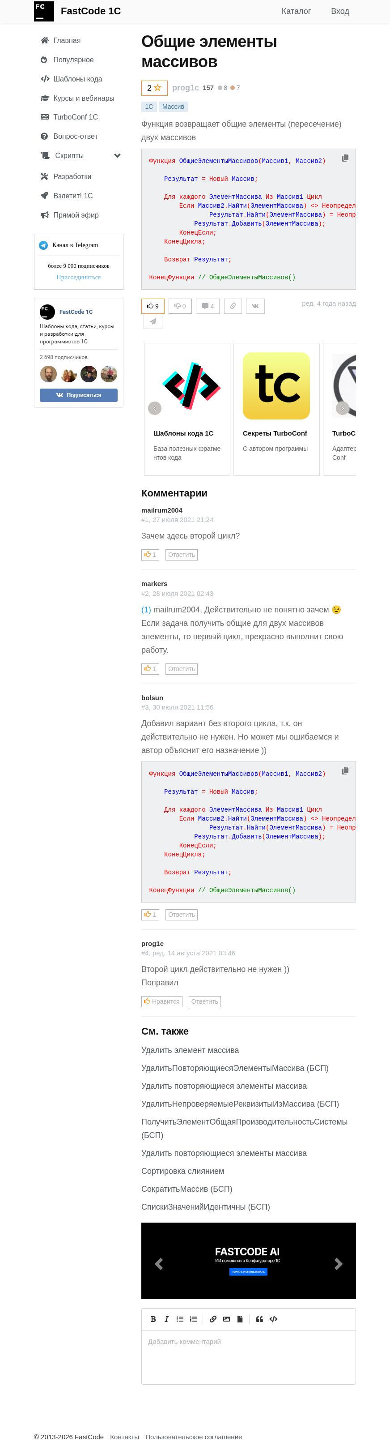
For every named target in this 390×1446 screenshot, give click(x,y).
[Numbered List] (193, 1319)
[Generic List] (180, 1319)
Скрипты (62, 155)
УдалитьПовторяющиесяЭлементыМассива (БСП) (235, 1068)
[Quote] (259, 1319)
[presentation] (248, 1341)
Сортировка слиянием (182, 1171)
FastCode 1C (91, 11)
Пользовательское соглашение (193, 1437)
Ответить (181, 554)
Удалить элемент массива (190, 1050)
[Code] (273, 1319)
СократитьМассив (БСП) (187, 1189)
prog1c (185, 87)
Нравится (162, 1001)
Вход (340, 11)
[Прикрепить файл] (239, 1319)
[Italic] (166, 1319)
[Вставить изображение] (226, 1319)
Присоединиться (79, 277)
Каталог (296, 11)
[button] (157, 1261)
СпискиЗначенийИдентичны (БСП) (205, 1206)
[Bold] (153, 1319)
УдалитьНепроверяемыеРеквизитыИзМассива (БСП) (240, 1103)
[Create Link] (213, 1319)
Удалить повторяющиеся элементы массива (224, 1086)
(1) (146, 609)
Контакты (124, 1437)
